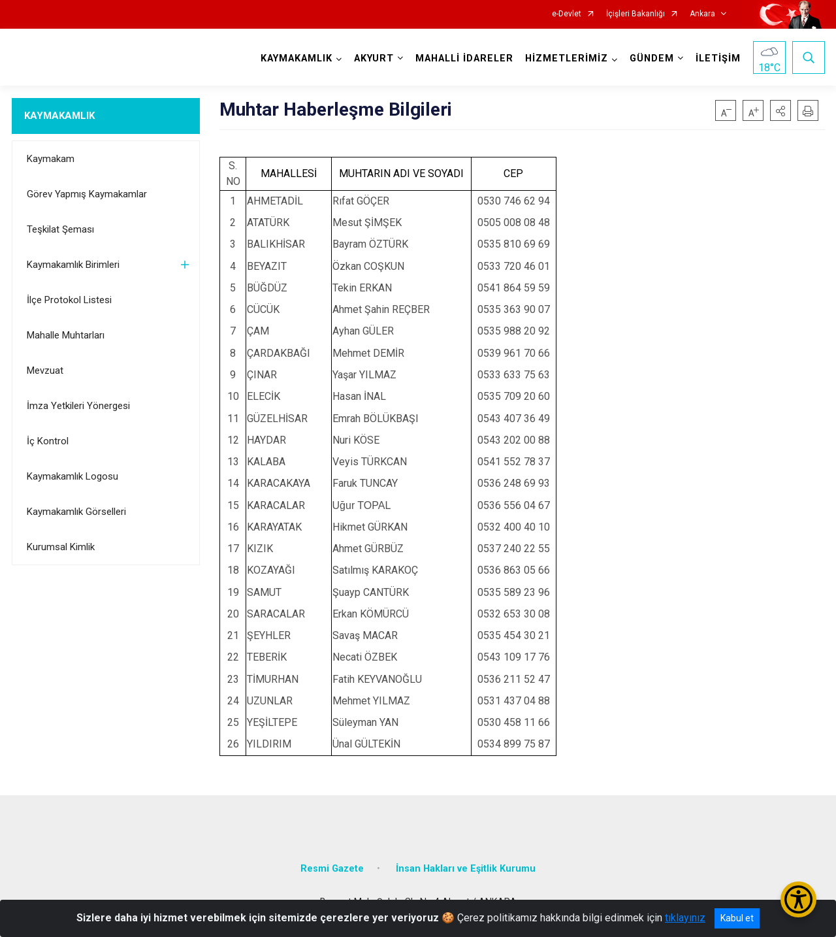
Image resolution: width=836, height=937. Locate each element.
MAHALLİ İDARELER (464, 58)
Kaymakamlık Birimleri (73, 265)
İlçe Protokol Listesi (69, 300)
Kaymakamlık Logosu (72, 476)
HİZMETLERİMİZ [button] (566, 58)
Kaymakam (50, 159)
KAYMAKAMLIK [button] (296, 58)
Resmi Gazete (332, 868)
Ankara (702, 14)
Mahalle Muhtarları (65, 335)
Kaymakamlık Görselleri (76, 512)
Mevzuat (45, 370)
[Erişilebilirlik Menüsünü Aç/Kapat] (798, 899)
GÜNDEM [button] (652, 58)
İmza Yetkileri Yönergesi (78, 406)
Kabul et (737, 918)
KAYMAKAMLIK (59, 116)
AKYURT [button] (374, 58)
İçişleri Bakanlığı (635, 14)
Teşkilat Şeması (60, 229)
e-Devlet (566, 14)
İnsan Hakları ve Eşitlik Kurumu (466, 868)
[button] (780, 110)
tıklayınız (685, 918)
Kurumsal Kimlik (61, 547)
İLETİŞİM (718, 58)
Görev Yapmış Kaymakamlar (87, 194)
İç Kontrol (48, 441)
